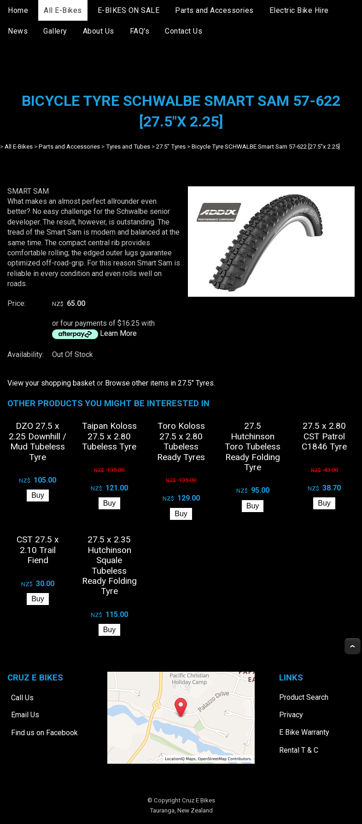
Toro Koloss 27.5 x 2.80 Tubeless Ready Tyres (181, 441)
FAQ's (140, 31)
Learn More (118, 333)
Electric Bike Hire (299, 10)
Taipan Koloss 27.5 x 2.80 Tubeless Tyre (109, 436)
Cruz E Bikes (198, 800)
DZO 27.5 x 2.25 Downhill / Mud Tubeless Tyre (37, 441)
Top (352, 646)
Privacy (291, 714)
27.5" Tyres (171, 146)
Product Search (303, 697)
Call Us (22, 697)
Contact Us (183, 31)
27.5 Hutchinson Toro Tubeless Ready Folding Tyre (252, 447)
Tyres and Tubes (128, 146)
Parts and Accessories (214, 10)
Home (18, 10)
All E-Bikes (63, 10)
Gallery (55, 31)
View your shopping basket (51, 383)
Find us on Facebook (44, 732)
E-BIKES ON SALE (129, 10)
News (18, 31)
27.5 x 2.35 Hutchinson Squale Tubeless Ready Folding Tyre (109, 565)
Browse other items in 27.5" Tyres (159, 383)
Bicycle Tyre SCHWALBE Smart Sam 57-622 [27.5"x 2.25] (266, 146)
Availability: (25, 354)
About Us (98, 31)
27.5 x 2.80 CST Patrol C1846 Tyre (324, 436)
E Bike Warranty (304, 732)
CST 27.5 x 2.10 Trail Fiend (38, 549)
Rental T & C (298, 750)
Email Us (25, 714)
